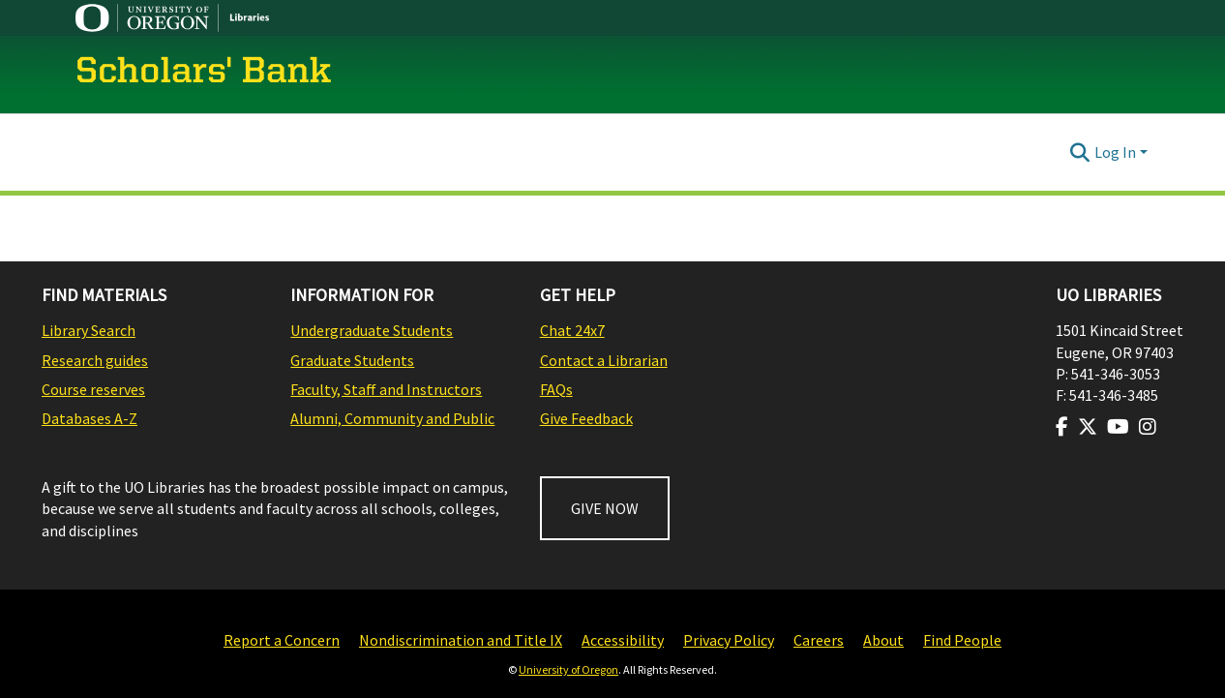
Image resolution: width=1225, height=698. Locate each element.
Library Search (88, 330)
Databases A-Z (89, 418)
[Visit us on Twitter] (1087, 427)
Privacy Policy (728, 640)
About (883, 640)
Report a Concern (282, 640)
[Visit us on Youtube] (1118, 427)
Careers (818, 640)
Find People (962, 640)
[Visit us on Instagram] (1147, 427)
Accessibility (623, 640)
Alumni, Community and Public (392, 418)
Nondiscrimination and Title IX (460, 640)
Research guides (95, 360)
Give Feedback (586, 418)
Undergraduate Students (371, 330)
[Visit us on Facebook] (1062, 427)
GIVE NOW (605, 508)
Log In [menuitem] (1115, 152)
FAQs (556, 389)
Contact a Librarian (604, 360)
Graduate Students (352, 360)
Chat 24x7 (572, 330)
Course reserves (93, 389)
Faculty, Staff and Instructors (386, 389)
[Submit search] (1080, 152)
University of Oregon (568, 669)
